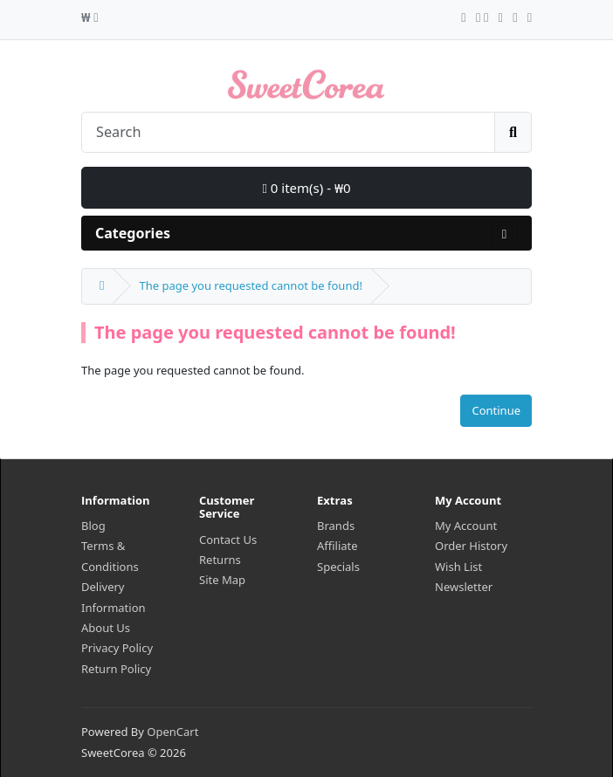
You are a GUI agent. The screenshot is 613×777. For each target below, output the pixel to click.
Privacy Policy (117, 648)
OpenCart (172, 731)
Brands (336, 525)
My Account (466, 525)
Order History (471, 546)
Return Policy (116, 669)
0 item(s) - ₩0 (306, 187)
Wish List (458, 566)
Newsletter (463, 587)
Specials (338, 566)
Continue (496, 410)
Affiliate (337, 546)
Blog (93, 525)
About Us (105, 628)
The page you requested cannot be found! (250, 285)
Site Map (222, 580)
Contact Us (228, 539)
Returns (220, 559)
